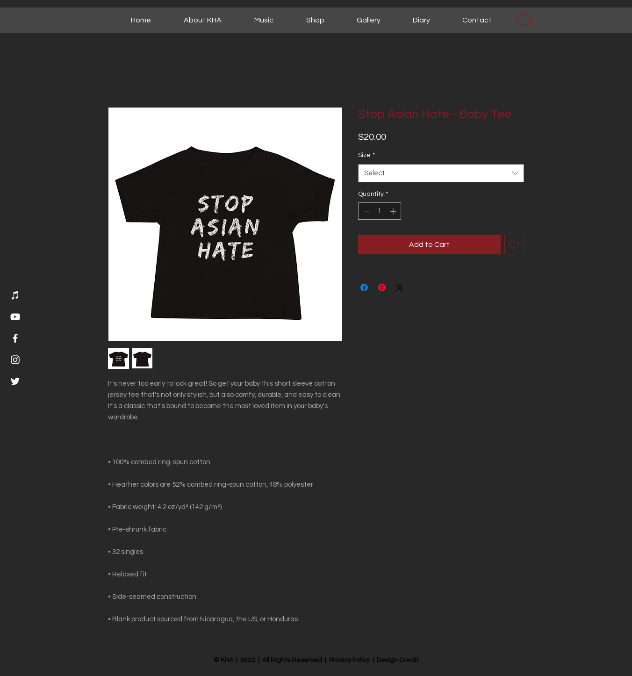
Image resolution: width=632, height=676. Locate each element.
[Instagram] (15, 360)
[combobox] (441, 173)
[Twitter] (15, 381)
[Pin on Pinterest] (382, 287)
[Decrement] (365, 211)
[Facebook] (15, 338)
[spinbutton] (379, 211)
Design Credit (397, 660)
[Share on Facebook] (364, 287)
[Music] (15, 295)
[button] (524, 17)
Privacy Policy (349, 660)
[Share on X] (399, 287)
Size (366, 155)
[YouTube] (15, 317)
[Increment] (394, 211)
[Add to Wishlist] (514, 244)
